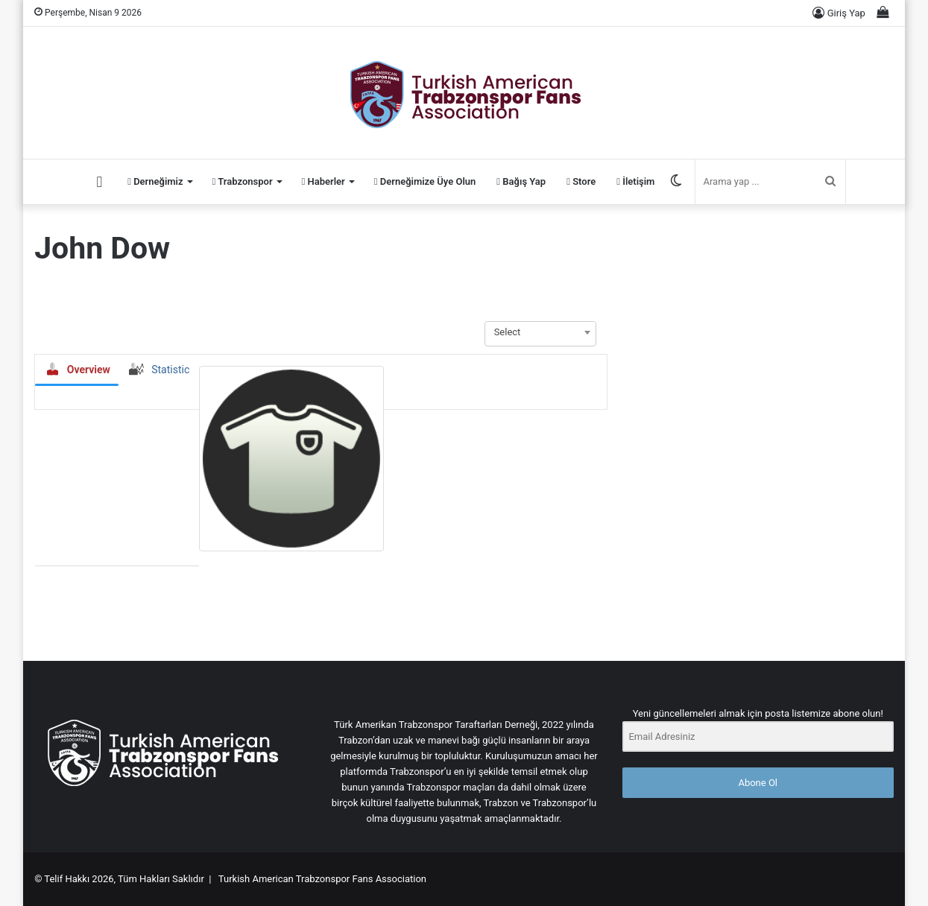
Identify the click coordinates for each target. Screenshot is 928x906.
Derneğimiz (155, 181)
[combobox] (540, 332)
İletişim (635, 181)
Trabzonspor (242, 181)
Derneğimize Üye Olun (425, 181)
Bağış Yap (521, 181)
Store (581, 181)
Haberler (323, 181)
